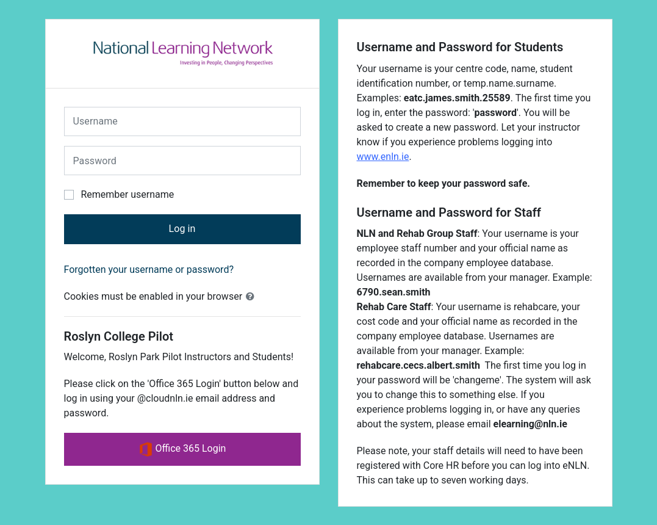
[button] (252, 297)
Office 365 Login (182, 449)
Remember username (127, 194)
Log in (181, 228)
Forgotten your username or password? (149, 269)
